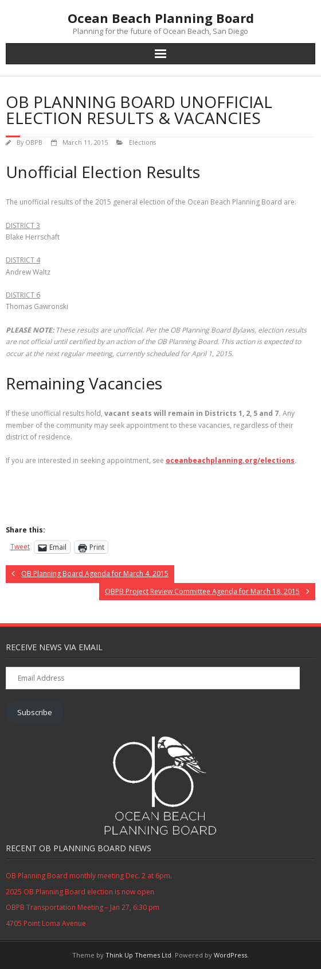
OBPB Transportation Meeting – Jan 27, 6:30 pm (82, 907)
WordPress (230, 955)
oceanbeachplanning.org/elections (230, 460)
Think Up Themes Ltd (138, 955)
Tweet (20, 546)
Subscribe (34, 712)
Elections (142, 142)
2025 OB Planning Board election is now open (80, 892)
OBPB (33, 142)
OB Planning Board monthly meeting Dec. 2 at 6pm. (89, 876)
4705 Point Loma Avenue (46, 923)
